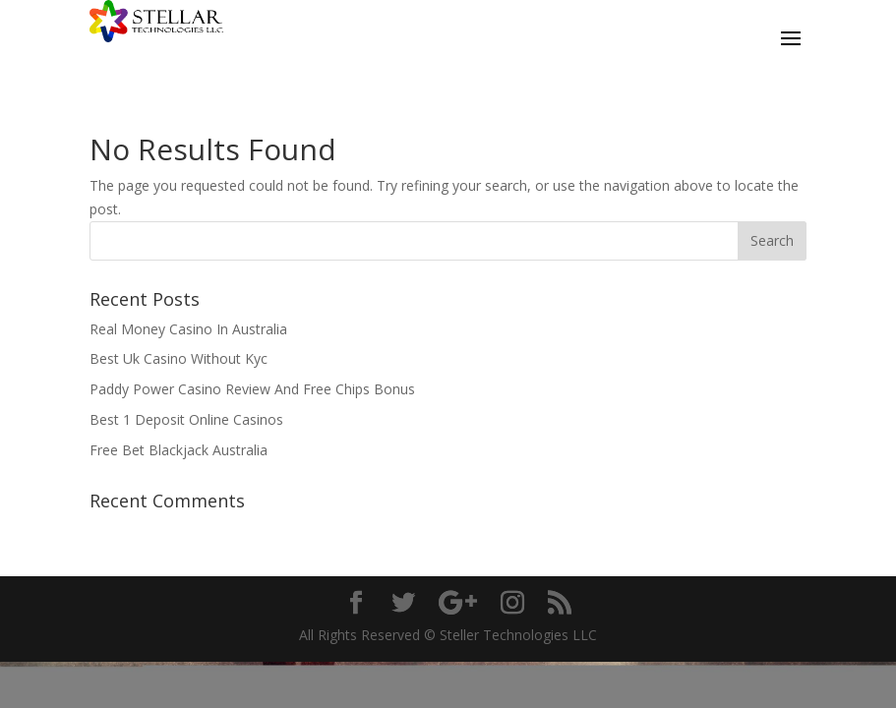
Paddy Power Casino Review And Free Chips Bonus (252, 389)
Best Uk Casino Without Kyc (179, 358)
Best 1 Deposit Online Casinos (186, 419)
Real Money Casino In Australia (188, 329)
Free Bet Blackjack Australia (179, 450)
